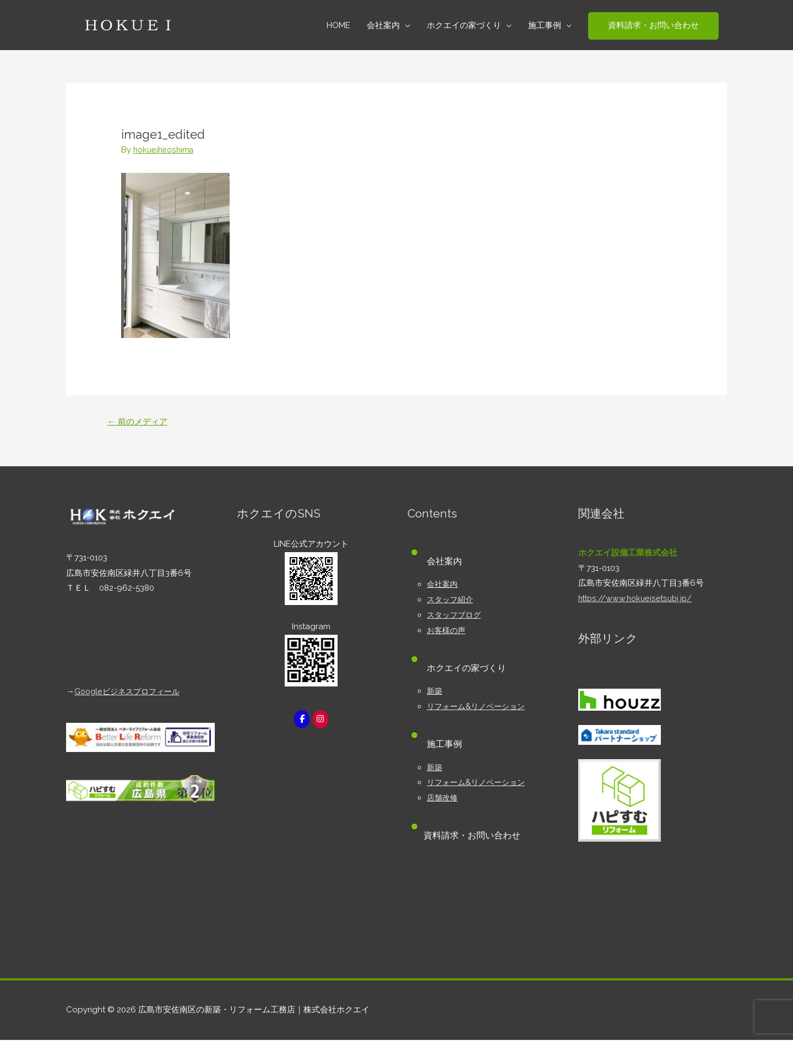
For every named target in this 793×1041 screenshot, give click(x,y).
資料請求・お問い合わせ (475, 836)
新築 (435, 692)
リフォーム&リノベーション (479, 707)
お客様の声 (447, 631)
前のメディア (140, 422)
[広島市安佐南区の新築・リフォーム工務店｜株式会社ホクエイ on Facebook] (301, 720)
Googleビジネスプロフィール (130, 692)
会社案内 (443, 585)
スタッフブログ (456, 616)
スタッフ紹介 (451, 601)
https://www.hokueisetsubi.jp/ (637, 599)
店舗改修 (443, 799)
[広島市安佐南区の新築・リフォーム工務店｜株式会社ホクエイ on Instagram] (321, 720)
